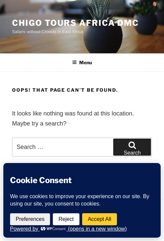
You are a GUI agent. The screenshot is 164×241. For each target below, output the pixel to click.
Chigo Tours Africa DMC (75, 23)
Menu (82, 62)
